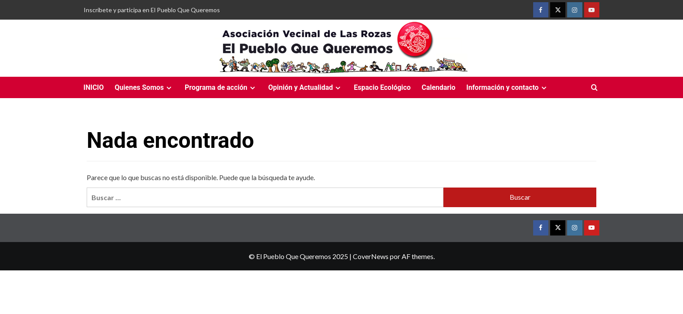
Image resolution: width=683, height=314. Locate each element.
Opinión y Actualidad (305, 87)
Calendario (439, 87)
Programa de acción (221, 87)
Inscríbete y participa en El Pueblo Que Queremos (152, 10)
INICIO (94, 87)
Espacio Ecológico (382, 87)
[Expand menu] (169, 88)
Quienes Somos (144, 87)
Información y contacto (507, 87)
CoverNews (371, 256)
